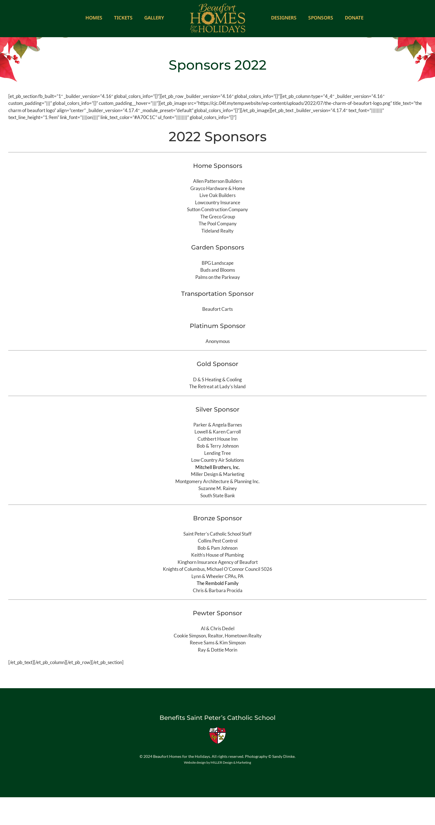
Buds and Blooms (217, 270)
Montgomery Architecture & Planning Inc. (217, 481)
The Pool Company (218, 223)
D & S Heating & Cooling (217, 379)
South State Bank (217, 495)
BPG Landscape (218, 263)
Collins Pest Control (217, 541)
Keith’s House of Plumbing (217, 555)
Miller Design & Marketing (217, 474)
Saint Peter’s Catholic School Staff (217, 534)
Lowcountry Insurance (217, 202)
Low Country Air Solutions (217, 460)
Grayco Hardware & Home (217, 188)
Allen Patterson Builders (217, 181)
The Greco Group (217, 217)
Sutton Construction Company (217, 209)
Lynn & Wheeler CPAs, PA (217, 576)
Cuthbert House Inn (217, 439)
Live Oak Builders (217, 195)
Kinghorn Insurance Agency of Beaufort (218, 562)
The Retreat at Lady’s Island (217, 386)
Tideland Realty (217, 231)
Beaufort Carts (217, 309)
